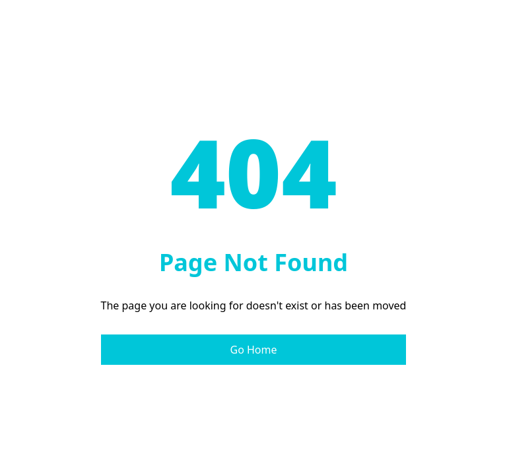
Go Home (253, 349)
